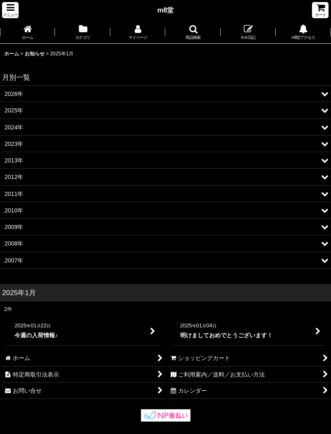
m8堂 (165, 10)
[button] (10, 10)
